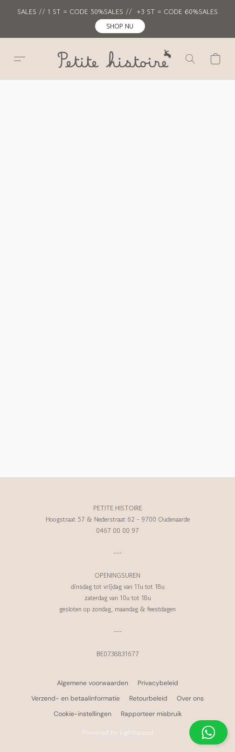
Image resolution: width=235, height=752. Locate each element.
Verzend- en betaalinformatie (75, 698)
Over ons (190, 698)
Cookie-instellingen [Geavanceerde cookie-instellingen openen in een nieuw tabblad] (82, 713)
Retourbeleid (148, 698)
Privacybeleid (158, 683)
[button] (120, 26)
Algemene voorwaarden (92, 683)
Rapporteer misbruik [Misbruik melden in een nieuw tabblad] (151, 713)
